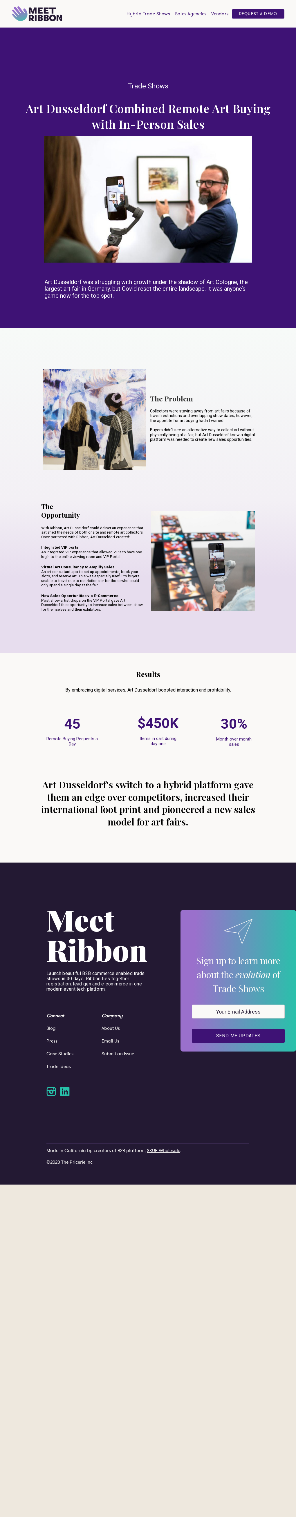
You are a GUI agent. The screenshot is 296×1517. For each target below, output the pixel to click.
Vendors (219, 14)
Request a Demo (258, 14)
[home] (37, 14)
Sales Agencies (191, 14)
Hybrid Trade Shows (148, 14)
